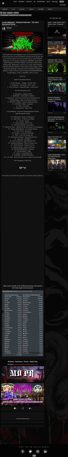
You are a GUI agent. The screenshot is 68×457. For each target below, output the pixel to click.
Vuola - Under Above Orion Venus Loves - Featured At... (56, 24)
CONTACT (29, 1)
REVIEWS (21, 1)
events (31, 9)
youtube (40, 9)
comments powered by (22, 418)
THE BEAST (9, 27)
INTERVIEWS (41, 1)
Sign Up (61, 1)
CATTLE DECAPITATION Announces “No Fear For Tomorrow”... (56, 119)
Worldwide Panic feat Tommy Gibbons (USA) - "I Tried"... (56, 79)
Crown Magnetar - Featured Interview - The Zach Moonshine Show (16, 15)
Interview (16, 12)
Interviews (19, 361)
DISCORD (63, 5)
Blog (4, 12)
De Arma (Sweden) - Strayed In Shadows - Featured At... (55, 99)
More (50, 9)
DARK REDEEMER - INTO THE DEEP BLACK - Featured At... (56, 156)
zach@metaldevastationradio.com (26, 364)
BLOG (48, 1)
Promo (26, 361)
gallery (22, 9)
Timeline (4, 9)
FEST (15, 1)
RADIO (54, 1)
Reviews (11, 361)
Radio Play (33, 361)
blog (13, 9)
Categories (9, 12)
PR (34, 1)
